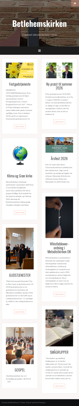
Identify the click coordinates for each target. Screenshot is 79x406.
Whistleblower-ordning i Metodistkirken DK (59, 247)
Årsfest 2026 (59, 158)
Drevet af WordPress (10, 402)
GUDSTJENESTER (20, 275)
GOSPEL (20, 369)
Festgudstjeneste (19, 84)
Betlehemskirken (39, 23)
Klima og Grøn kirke (19, 175)
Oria (27, 402)
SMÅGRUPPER (59, 352)
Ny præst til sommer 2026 (59, 86)
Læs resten (19, 126)
